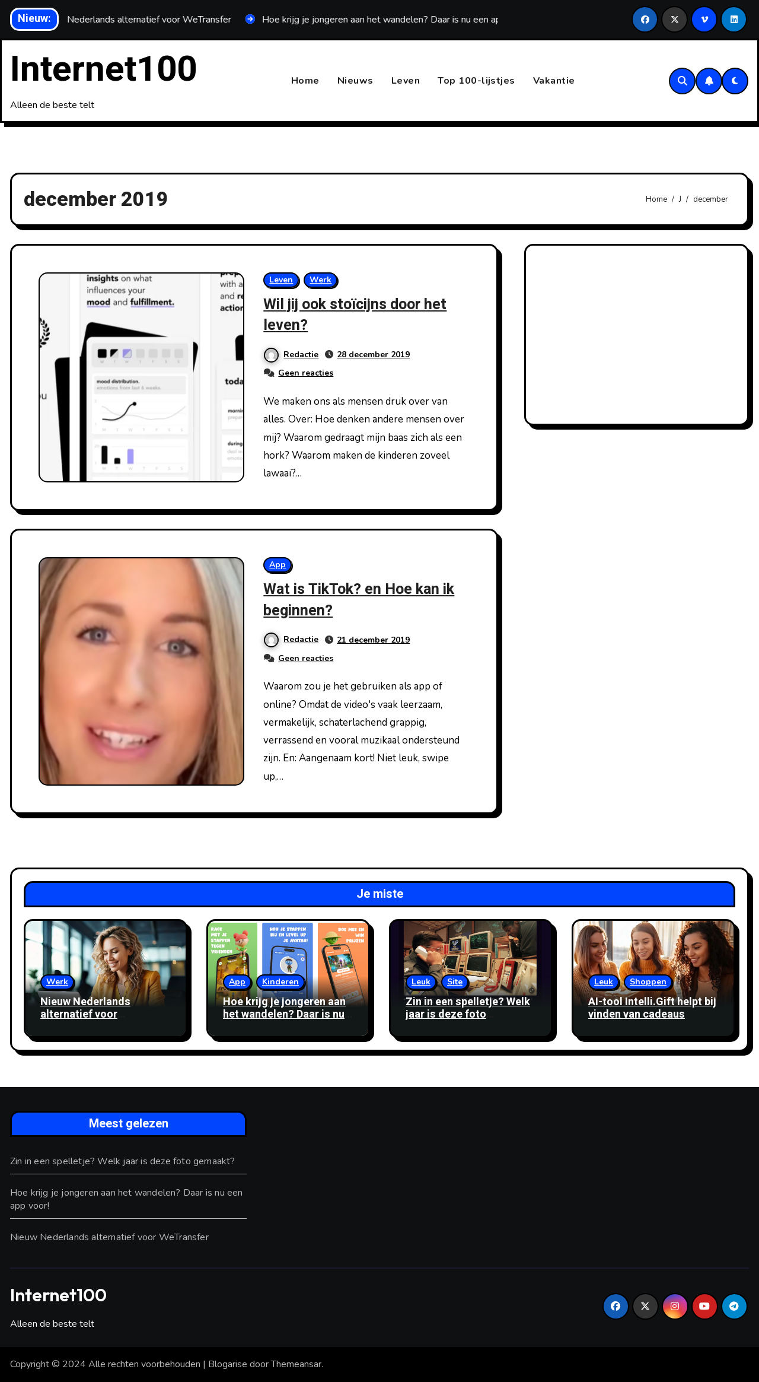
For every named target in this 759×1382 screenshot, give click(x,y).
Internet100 (103, 69)
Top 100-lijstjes (476, 80)
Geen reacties (305, 373)
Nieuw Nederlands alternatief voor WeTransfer (85, 1014)
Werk (320, 280)
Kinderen (280, 981)
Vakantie (554, 80)
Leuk (421, 981)
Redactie (291, 354)
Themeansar (296, 1364)
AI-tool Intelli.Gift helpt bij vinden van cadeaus (652, 1008)
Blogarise (227, 1364)
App (277, 565)
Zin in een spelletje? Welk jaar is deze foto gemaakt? (468, 1014)
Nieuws (355, 80)
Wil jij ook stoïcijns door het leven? (364, 315)
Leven (405, 80)
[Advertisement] (638, 338)
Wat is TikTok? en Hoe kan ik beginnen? (366, 600)
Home (305, 80)
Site (455, 981)
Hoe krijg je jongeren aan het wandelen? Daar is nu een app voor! (284, 1014)
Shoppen (648, 981)
